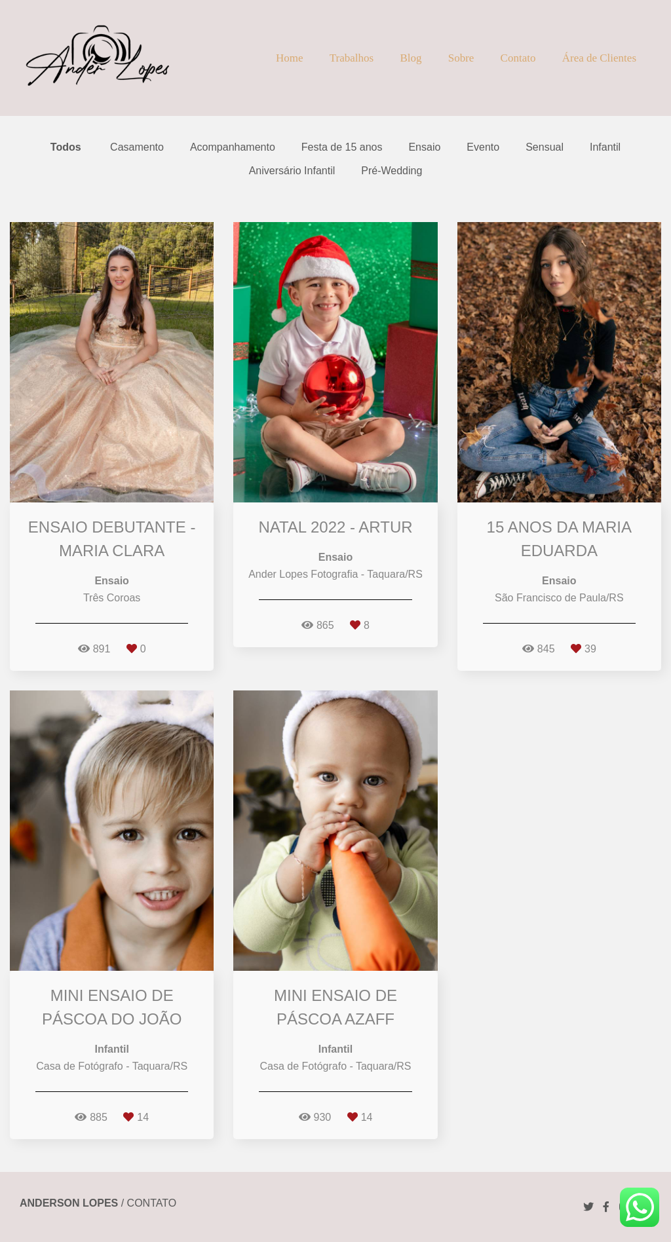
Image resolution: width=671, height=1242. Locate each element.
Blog (410, 58)
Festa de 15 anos (342, 147)
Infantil (605, 147)
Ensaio (424, 147)
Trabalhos (352, 58)
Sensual (545, 147)
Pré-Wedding (391, 171)
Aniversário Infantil (292, 171)
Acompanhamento (232, 147)
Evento (483, 147)
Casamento (137, 147)
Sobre (461, 58)
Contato (518, 58)
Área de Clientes (599, 58)
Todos (65, 147)
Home (289, 58)
